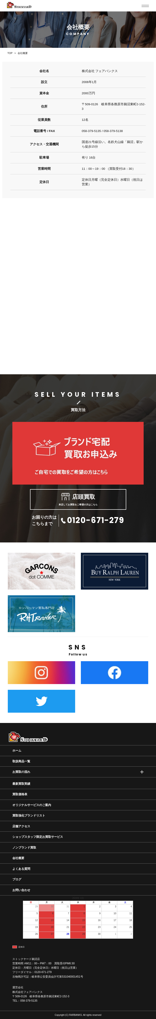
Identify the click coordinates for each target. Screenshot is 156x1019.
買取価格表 (19, 794)
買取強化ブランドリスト (28, 815)
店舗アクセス (21, 826)
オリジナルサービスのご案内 (31, 805)
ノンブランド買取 (24, 847)
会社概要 (18, 858)
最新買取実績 (21, 783)
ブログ (16, 879)
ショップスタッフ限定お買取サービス (37, 836)
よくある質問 (21, 869)
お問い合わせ (21, 890)
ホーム (16, 750)
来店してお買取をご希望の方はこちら (78, 499)
